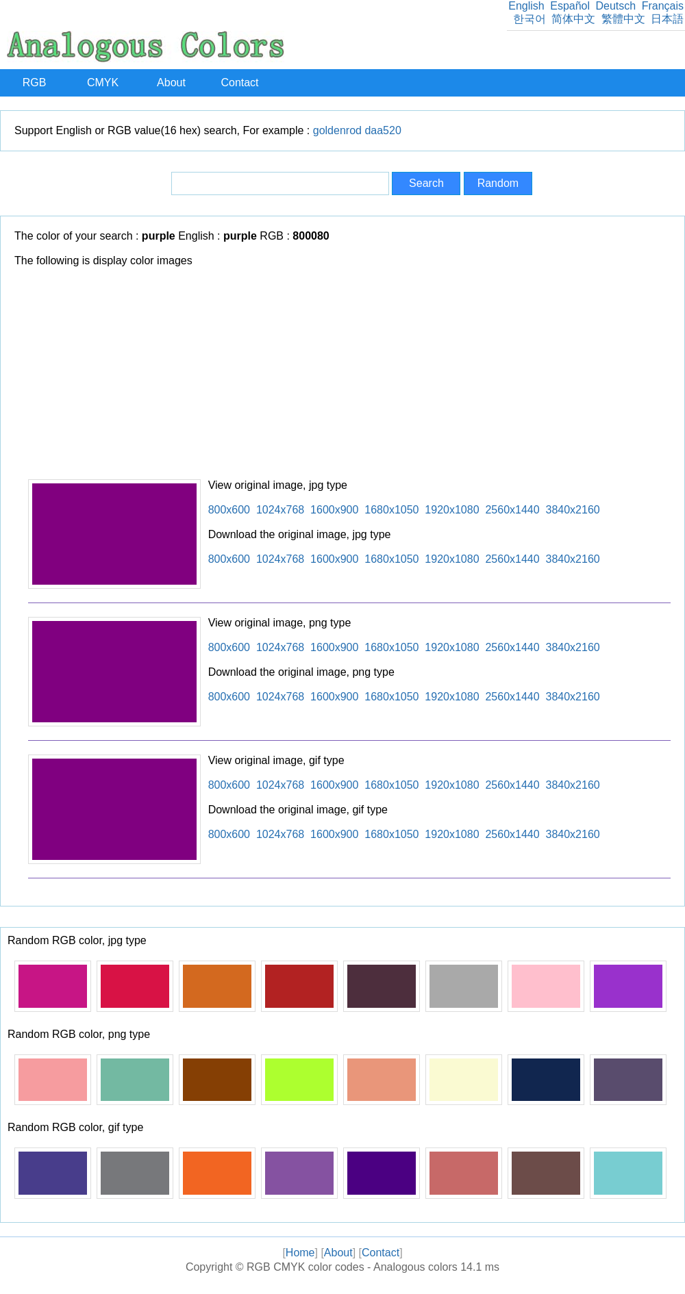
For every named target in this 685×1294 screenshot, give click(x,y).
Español (570, 6)
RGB (35, 82)
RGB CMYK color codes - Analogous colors (352, 1267)
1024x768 (280, 510)
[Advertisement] (349, 376)
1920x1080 (452, 510)
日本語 (667, 19)
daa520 (382, 130)
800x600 (229, 510)
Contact (239, 82)
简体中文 (573, 19)
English (526, 6)
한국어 (529, 19)
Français (663, 6)
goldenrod (337, 130)
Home (300, 1252)
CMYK (103, 82)
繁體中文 (623, 19)
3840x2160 (573, 510)
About (171, 82)
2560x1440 (512, 510)
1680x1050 (391, 510)
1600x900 (334, 510)
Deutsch (615, 6)
